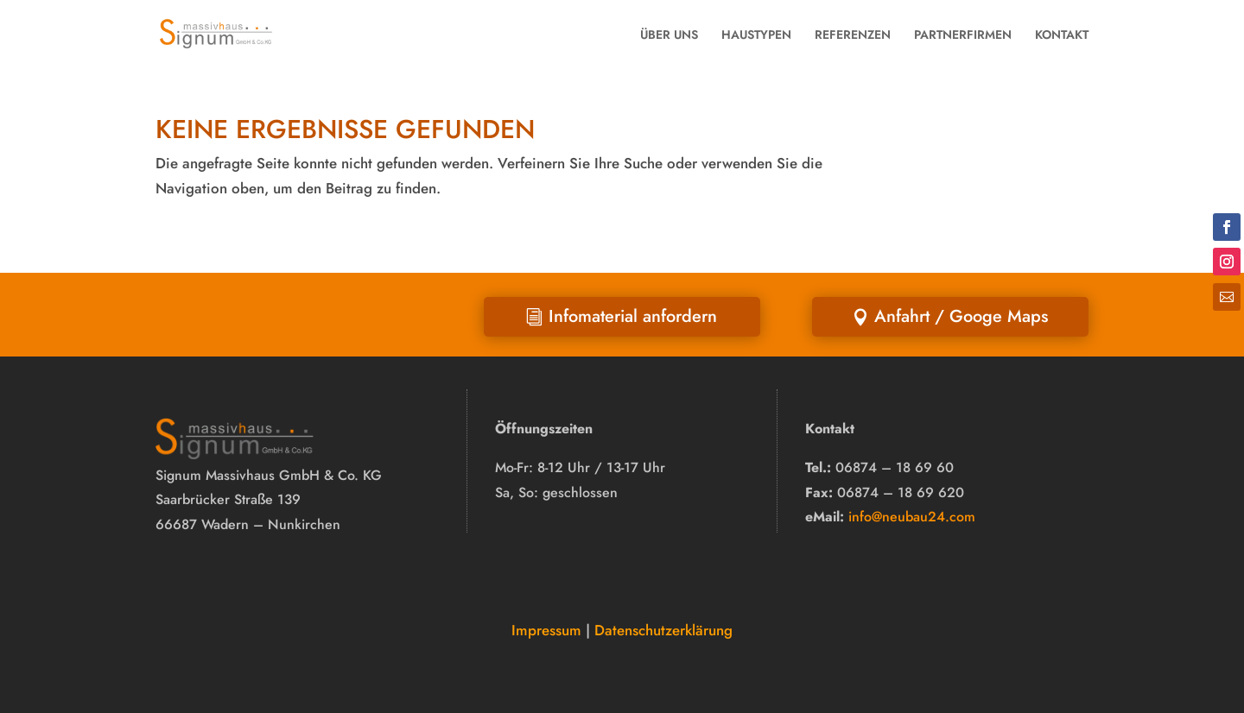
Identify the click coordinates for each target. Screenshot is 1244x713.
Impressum (546, 630)
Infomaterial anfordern (633, 316)
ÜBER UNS (669, 34)
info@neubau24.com (911, 517)
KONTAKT (1061, 34)
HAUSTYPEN (756, 34)
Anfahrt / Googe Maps (961, 316)
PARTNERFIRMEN (963, 34)
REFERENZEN (853, 34)
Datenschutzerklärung (663, 630)
